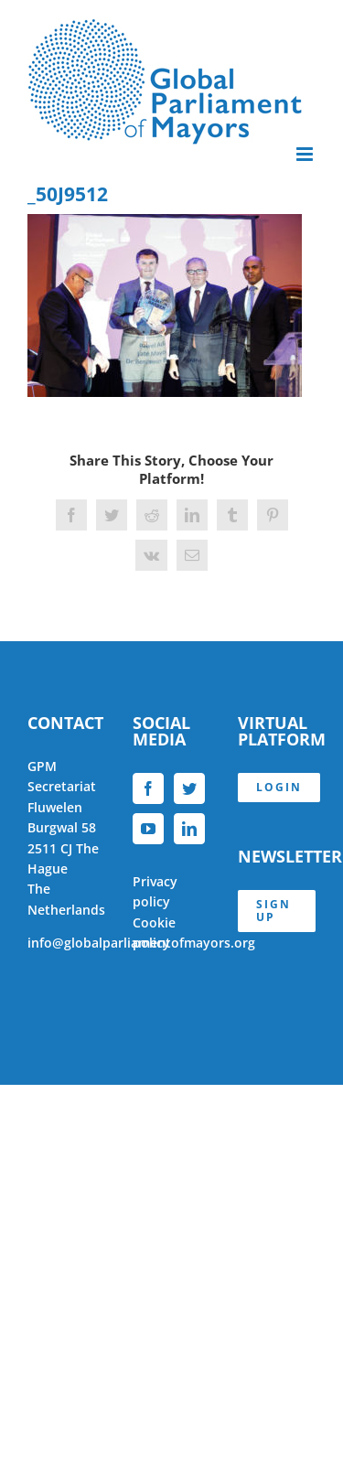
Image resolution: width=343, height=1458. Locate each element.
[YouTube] (148, 828)
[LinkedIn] (189, 828)
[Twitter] (189, 788)
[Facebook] (148, 788)
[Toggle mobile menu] (306, 154)
